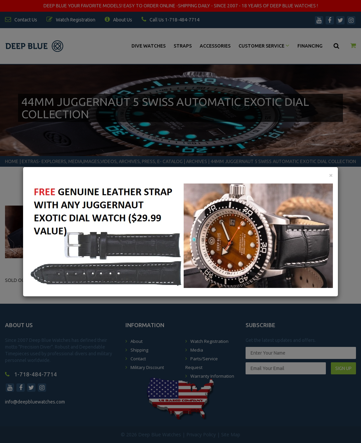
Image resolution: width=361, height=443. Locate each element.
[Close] (331, 174)
